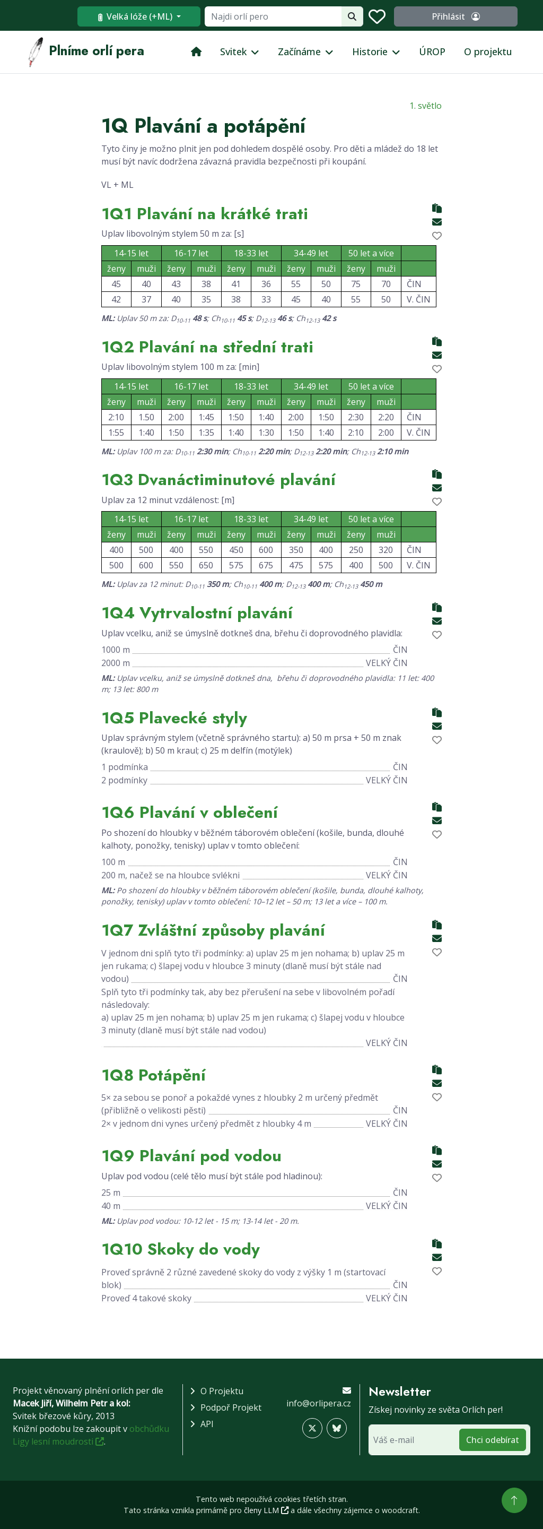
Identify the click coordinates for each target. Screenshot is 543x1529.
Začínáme (299, 51)
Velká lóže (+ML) (177, 16)
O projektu (488, 51)
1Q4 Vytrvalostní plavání (197, 612)
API (207, 1424)
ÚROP (432, 51)
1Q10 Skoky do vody (180, 1248)
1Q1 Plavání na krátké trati (204, 213)
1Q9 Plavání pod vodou (191, 1155)
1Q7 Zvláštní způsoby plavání (213, 929)
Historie (370, 51)
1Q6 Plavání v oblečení (189, 812)
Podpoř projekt (230, 1407)
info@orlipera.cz (318, 1403)
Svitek (233, 51)
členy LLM (266, 1510)
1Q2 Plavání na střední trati (207, 346)
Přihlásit (476, 16)
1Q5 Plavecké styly (174, 717)
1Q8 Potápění (153, 1074)
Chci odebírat (492, 1440)
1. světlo (425, 105)
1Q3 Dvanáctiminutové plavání (218, 479)
